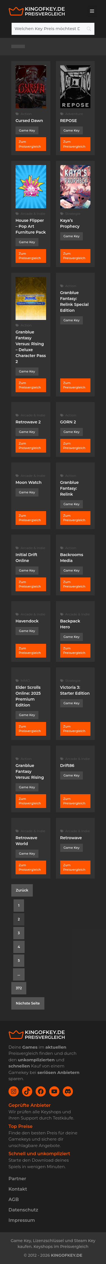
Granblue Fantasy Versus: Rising (30, 771)
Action (26, 114)
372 (19, 988)
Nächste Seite (28, 1003)
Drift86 (67, 765)
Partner (17, 1178)
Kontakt (17, 1189)
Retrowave (71, 837)
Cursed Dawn (29, 120)
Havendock (27, 621)
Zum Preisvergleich (30, 144)
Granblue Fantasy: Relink (69, 488)
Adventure (74, 114)
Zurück (22, 890)
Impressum (21, 1220)
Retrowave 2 (28, 422)
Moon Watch (29, 482)
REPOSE (68, 120)
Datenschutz (23, 1210)
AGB (13, 1199)
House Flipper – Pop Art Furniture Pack (31, 226)
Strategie (73, 213)
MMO (25, 680)
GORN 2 (68, 422)
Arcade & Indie (33, 213)
